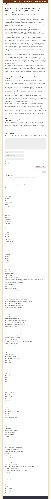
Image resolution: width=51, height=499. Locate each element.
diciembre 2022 (8, 219)
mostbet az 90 (8, 362)
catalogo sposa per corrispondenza (12, 288)
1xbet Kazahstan (8, 264)
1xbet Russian (7, 267)
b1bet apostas (8, 271)
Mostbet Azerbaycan (9, 366)
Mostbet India (7, 385)
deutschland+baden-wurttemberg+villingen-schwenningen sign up (18, 301)
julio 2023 (7, 206)
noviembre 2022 (8, 221)
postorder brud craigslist (10, 426)
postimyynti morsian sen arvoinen (11, 421)
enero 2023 (7, 217)
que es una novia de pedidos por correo (13, 438)
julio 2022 (7, 228)
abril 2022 (7, 234)
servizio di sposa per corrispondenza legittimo (14, 451)
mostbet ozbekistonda (9, 390)
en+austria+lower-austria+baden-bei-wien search (15, 316)
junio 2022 (7, 230)
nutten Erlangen (19, 93)
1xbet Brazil (7, 254)
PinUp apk (7, 413)
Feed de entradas (8, 488)
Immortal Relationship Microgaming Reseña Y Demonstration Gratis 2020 (19, 182)
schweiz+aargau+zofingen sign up (11, 443)
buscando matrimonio (9, 284)
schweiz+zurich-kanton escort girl (12, 449)
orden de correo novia (9, 402)
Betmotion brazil (8, 275)
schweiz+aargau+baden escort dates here (13, 441)
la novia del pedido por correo (11, 350)
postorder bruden (8, 428)
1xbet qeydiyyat (8, 266)
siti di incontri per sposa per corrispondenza (14, 457)
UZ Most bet (7, 472)
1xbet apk (7, 250)
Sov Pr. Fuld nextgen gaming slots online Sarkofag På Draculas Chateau (19, 179)
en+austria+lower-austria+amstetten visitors (14, 314)
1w (5, 245)
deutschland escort (9, 295)
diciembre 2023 (8, 196)
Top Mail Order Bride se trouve (11, 460)
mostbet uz (7, 394)
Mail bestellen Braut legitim (10, 356)
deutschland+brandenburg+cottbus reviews (14, 305)
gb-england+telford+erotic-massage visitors (14, 333)
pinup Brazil (7, 415)
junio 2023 (7, 208)
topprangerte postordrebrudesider (12, 464)
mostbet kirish (8, 386)
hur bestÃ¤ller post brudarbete (11, 343)
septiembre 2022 (8, 225)
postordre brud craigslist (10, 432)
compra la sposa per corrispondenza (12, 290)
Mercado (43, 497)
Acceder (6, 486)
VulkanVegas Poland (9, 479)
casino (6, 286)
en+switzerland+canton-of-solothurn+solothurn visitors (16, 328)
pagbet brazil (7, 407)
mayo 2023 (7, 209)
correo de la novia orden (10, 292)
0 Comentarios (32, 14)
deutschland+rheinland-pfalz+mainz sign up (13, 307)
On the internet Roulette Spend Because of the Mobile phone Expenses (20, 177)
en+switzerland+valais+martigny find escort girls (14, 330)
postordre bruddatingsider (10, 434)
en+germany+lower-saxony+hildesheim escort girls (15, 324)
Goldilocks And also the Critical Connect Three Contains (16, 184)
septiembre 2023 (8, 202)
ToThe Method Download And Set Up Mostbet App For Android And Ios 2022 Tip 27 (22, 466)
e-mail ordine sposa (9, 312)
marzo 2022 (7, 236)
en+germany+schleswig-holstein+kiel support (14, 326)
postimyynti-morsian (9, 422)
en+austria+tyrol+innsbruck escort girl (12, 318)
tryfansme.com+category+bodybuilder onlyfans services (16, 470)
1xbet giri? (7, 256)
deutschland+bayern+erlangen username (20, 14)
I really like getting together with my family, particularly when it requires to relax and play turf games (25, 181)
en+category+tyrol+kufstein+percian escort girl (14, 322)
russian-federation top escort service (12, 440)
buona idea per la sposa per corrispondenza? (14, 282)
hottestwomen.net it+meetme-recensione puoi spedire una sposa (18, 341)
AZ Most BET (7, 269)
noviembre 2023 (8, 198)
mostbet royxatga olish (9, 392)
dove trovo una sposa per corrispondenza (13, 311)
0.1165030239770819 (9, 241)
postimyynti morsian (9, 419)
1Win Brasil (7, 248)
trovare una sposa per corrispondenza (12, 468)
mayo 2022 (7, 232)
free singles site (8, 331)
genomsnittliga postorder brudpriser (12, 337)
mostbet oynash (8, 388)
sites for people (8, 455)
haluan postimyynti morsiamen (11, 339)
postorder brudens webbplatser (11, 430)
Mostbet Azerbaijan (9, 364)
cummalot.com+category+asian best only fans (14, 294)
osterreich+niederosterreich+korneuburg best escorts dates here (18, 405)
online (6, 398)
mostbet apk (7, 360)
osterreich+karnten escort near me (12, 404)
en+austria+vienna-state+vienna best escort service (15, 320)
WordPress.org (8, 492)
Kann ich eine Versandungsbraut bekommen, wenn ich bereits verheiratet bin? (20, 349)
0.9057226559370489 (9, 243)
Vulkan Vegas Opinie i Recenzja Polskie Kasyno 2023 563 (16, 477)
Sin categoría (7, 453)
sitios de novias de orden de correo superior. (14, 459)
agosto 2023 (7, 204)
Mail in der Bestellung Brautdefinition (12, 358)
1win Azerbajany (8, 247)
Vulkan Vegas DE (8, 474)
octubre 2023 (7, 200)
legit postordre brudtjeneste (11, 352)
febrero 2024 (7, 192)
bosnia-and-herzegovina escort (11, 277)
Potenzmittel (7, 436)
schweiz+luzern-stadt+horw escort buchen (13, 447)
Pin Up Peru (7, 409)
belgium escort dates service (11, 273)
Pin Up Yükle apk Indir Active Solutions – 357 (14, 411)
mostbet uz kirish (8, 396)
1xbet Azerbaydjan (8, 252)
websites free (8, 481)
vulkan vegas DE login (9, 476)
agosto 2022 (7, 227)
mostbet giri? (7, 367)
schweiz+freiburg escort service (11, 445)
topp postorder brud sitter (10, 462)
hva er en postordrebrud (10, 345)
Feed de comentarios (9, 490)
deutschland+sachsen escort (11, 309)
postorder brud (8, 424)
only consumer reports (9, 400)
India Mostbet (7, 347)
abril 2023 (7, 211)
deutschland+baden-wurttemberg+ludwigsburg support (16, 299)
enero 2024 (7, 194)
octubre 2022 (7, 223)
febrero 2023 (7, 215)
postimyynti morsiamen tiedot (11, 417)
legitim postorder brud (9, 354)
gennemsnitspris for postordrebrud (12, 335)
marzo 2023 (7, 213)
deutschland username (9, 297)
